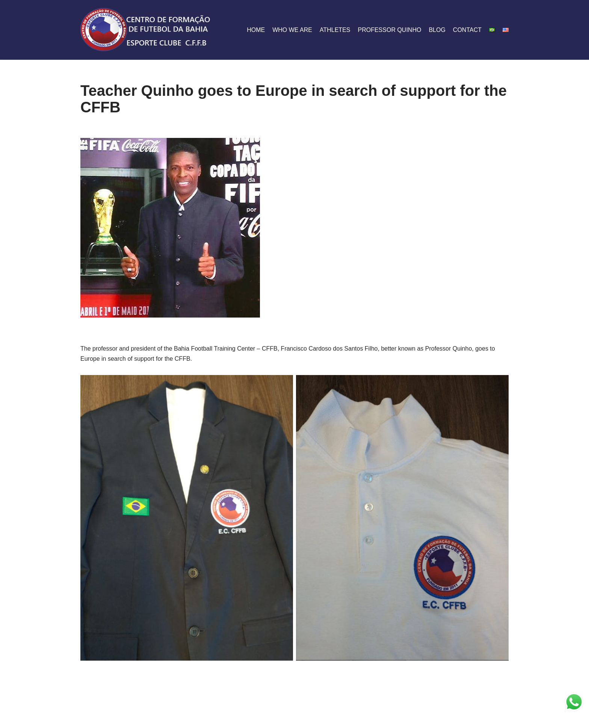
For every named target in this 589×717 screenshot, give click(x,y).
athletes (335, 30)
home (256, 30)
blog (437, 30)
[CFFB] (146, 30)
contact (467, 30)
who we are (292, 30)
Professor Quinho (389, 30)
